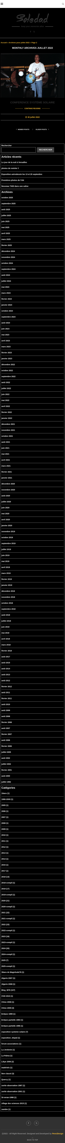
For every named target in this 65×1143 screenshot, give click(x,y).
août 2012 (5, 680)
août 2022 (5, 382)
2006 (4, 811)
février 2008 (6, 722)
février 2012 (6, 686)
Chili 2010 (7, 996)
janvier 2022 (6, 418)
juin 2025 (5, 221)
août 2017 (5, 656)
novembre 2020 (8, 489)
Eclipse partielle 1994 (12, 1020)
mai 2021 (5, 454)
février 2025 (6, 245)
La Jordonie (8, 1049)
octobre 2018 (7, 603)
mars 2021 (6, 466)
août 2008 (5, 716)
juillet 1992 (6, 782)
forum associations (11, 1043)
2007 (4, 817)
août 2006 (5, 740)
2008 (4, 823)
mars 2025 (6, 239)
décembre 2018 (8, 591)
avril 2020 (5, 519)
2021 (5, 912)
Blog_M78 (8, 990)
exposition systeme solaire (14, 1032)
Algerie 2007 (8, 978)
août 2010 (5, 704)
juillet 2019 (6, 549)
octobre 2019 (7, 537)
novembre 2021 (8, 430)
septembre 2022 (8, 376)
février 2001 (6, 770)
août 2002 (5, 758)
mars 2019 (6, 573)
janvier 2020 (6, 525)
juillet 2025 (6, 215)
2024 (5, 948)
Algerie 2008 (8, 984)
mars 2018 (6, 644)
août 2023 (5, 322)
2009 (4, 829)
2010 (4, 835)
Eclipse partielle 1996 (12, 1026)
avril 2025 (5, 233)
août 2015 (5, 662)
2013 (4, 853)
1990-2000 (7, 799)
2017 (4, 871)
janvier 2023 (6, 358)
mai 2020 (5, 513)
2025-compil (8, 966)
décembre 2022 (8, 364)
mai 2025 (5, 227)
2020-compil (8, 906)
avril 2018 (5, 638)
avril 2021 (5, 460)
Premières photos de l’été (12, 180)
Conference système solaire (32, 102)
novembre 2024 (8, 257)
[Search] (63, 4)
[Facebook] (30, 32)
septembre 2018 (8, 609)
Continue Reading (32, 108)
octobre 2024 (7, 263)
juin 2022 (5, 394)
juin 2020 (5, 507)
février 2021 (6, 472)
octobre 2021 (7, 436)
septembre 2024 (8, 269)
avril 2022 (5, 406)
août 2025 (5, 209)
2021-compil (8, 918)
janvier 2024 (6, 305)
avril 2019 (5, 567)
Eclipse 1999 (8, 1014)
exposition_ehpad (10, 1037)
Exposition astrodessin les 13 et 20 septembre (21, 174)
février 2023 (6, 352)
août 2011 (5, 692)
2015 (4, 865)
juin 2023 (5, 328)
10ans (5, 793)
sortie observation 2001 (13, 1091)
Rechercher (6, 145)
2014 (4, 859)
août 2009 (5, 710)
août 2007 (5, 728)
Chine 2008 (7, 1002)
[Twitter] (34, 32)
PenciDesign (57, 1133)
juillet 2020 (6, 501)
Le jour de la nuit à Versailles (14, 162)
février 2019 (6, 579)
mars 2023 (6, 346)
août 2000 (5, 776)
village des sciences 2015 (14, 1103)
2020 (5, 900)
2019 (5, 888)
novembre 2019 (8, 531)
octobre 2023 (7, 311)
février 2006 (6, 746)
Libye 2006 (7, 1061)
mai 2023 (5, 334)
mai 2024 (5, 287)
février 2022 (6, 412)
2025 (4, 960)
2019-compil (8, 894)
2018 (5, 876)
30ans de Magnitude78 (12, 972)
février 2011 (6, 698)
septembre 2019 (8, 543)
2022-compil (8, 930)
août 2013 (5, 674)
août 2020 (5, 495)
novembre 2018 (8, 597)
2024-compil (8, 954)
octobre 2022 (7, 370)
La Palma (6, 1055)
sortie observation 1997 (13, 1085)
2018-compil (8, 882)
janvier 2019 (6, 585)
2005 (4, 805)
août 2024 (5, 275)
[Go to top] (32, 1140)
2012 (4, 847)
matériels (6, 1067)
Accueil (4, 43)
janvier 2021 (6, 477)
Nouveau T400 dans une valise (14, 186)
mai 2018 (5, 633)
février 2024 (6, 299)
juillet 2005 (6, 752)
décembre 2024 (8, 251)
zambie (5, 1109)
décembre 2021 (8, 424)
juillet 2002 (6, 764)
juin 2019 (5, 555)
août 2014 (5, 668)
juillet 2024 (6, 281)
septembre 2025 (8, 203)
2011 (4, 841)
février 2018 (6, 650)
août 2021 (5, 442)
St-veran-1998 (8, 1097)
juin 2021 (5, 448)
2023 (5, 936)
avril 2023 (5, 340)
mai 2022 (5, 400)
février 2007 (6, 734)
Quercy (6, 1079)
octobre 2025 (7, 197)
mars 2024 (6, 293)
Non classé (7, 1073)
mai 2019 (5, 561)
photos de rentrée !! (10, 168)
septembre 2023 (8, 316)
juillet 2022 (6, 388)
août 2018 (5, 615)
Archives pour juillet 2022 (19, 43)
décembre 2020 (8, 483)
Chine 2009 (7, 1008)
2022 (5, 924)
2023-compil (8, 942)
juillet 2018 (6, 621)
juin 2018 (5, 627)
